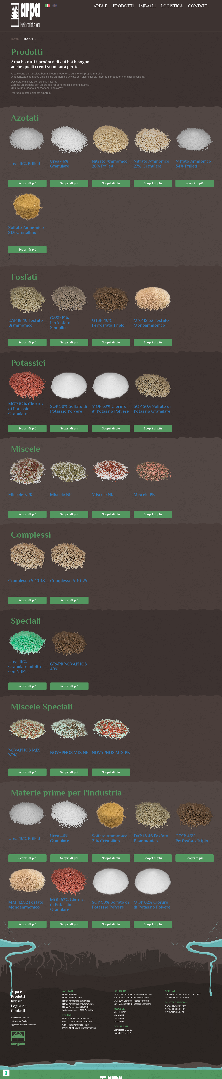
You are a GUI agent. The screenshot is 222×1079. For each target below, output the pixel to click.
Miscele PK (144, 494)
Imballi (147, 6)
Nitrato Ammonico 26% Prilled (110, 164)
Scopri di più (27, 183)
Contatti (198, 6)
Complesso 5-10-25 (68, 580)
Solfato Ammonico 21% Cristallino (26, 230)
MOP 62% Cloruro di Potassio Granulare (25, 409)
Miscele (119, 1008)
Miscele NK (103, 494)
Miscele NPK (20, 494)
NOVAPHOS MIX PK (111, 752)
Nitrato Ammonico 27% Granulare (151, 164)
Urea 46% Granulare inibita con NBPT (24, 666)
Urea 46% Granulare (59, 164)
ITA (47, 5)
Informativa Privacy (20, 1018)
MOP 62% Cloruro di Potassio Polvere (110, 409)
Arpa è (100, 6)
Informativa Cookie (19, 1021)
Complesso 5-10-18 (26, 580)
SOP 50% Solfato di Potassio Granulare (152, 409)
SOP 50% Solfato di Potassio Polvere (68, 409)
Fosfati (67, 1015)
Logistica (172, 6)
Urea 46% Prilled (24, 163)
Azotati (67, 991)
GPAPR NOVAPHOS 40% (68, 666)
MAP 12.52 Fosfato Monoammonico (151, 323)
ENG (55, 5)
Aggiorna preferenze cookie (23, 1025)
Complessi (121, 1026)
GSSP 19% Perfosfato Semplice (60, 323)
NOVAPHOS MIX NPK (24, 752)
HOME (15, 38)
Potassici (120, 991)
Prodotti (123, 6)
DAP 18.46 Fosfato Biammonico (25, 323)
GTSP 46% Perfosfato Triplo (108, 323)
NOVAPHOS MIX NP (69, 752)
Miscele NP (60, 494)
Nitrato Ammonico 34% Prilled (193, 164)
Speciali (171, 991)
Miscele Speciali (176, 1002)
